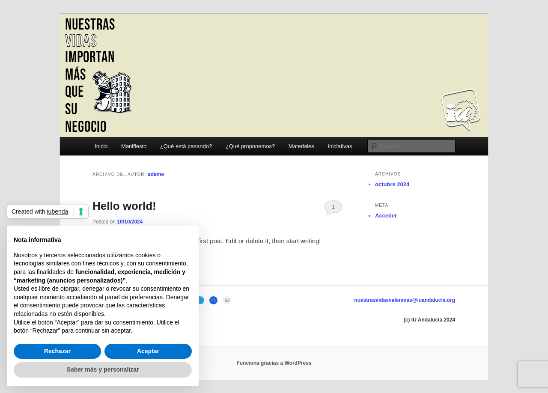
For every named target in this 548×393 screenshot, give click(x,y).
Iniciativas (340, 146)
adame (156, 174)
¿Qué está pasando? (186, 146)
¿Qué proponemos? (250, 146)
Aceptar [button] (148, 351)
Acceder (386, 215)
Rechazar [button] (57, 351)
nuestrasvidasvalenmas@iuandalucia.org (404, 300)
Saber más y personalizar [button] (103, 369)
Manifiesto (133, 146)
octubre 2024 (392, 184)
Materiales (301, 146)
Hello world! (124, 205)
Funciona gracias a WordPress (273, 363)
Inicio (101, 146)
